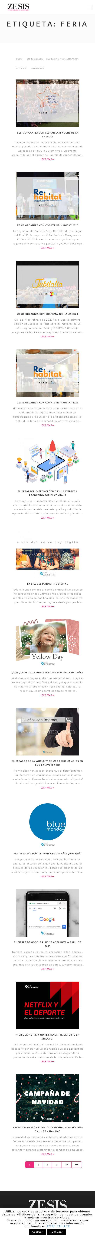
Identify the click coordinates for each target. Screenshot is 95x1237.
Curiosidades (35, 59)
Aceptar (37, 1231)
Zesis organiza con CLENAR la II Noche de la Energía (47, 134)
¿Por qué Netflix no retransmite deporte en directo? (48, 1037)
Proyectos (37, 68)
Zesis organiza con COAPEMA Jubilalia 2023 (47, 314)
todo (19, 59)
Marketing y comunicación (62, 59)
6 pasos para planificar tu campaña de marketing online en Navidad (47, 1129)
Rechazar (56, 1231)
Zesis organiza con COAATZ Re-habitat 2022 (47, 402)
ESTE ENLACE (58, 1226)
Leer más (47, 159)
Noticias (21, 68)
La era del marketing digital (47, 584)
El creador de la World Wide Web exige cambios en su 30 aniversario (47, 763)
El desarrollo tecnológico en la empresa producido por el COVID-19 (47, 493)
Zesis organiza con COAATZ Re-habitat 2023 (47, 225)
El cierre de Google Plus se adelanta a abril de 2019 (47, 944)
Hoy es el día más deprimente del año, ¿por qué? (48, 853)
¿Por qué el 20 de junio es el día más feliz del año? (47, 672)
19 (66, 1164)
